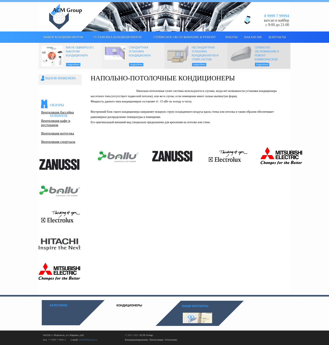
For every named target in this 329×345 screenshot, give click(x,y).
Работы (231, 37)
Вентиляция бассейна (57, 112)
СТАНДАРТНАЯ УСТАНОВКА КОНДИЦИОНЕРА (140, 51)
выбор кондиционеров (63, 37)
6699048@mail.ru (88, 339)
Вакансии (253, 37)
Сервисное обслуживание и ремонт (184, 37)
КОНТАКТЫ (277, 37)
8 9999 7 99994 (276, 16)
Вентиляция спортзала (58, 142)
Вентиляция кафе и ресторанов (55, 123)
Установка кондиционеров (117, 37)
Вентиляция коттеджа (57, 133)
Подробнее (73, 64)
